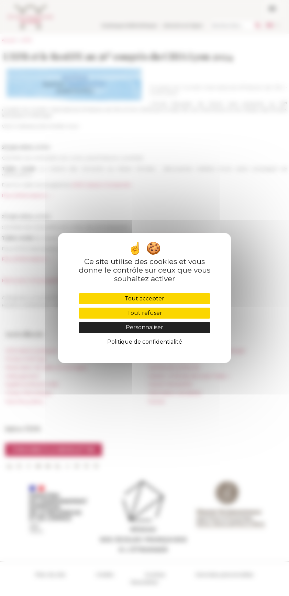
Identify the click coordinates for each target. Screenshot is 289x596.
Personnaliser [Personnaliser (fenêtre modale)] (144, 327)
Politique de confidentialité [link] (144, 342)
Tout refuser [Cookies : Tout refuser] (144, 313)
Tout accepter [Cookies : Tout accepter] (144, 298)
